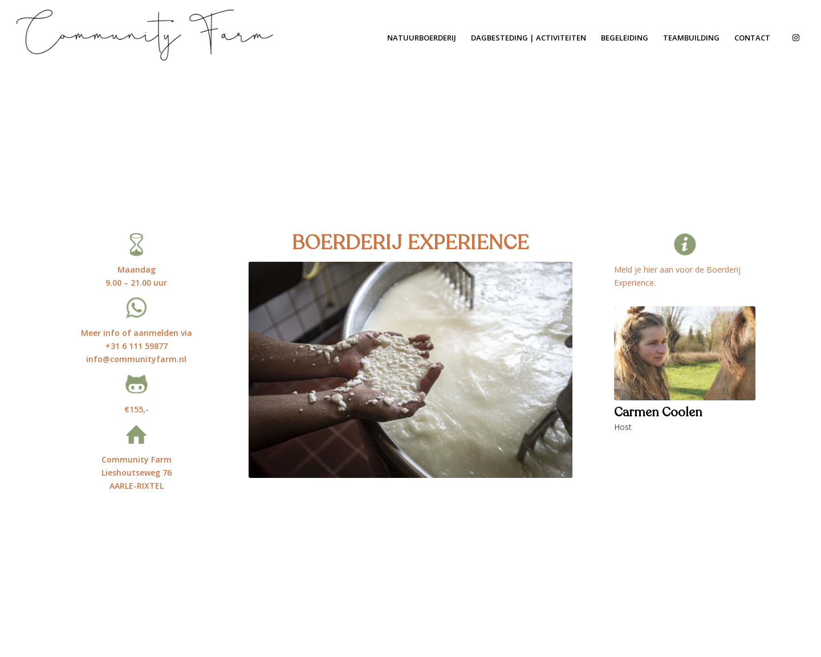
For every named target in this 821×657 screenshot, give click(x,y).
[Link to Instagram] (795, 37)
